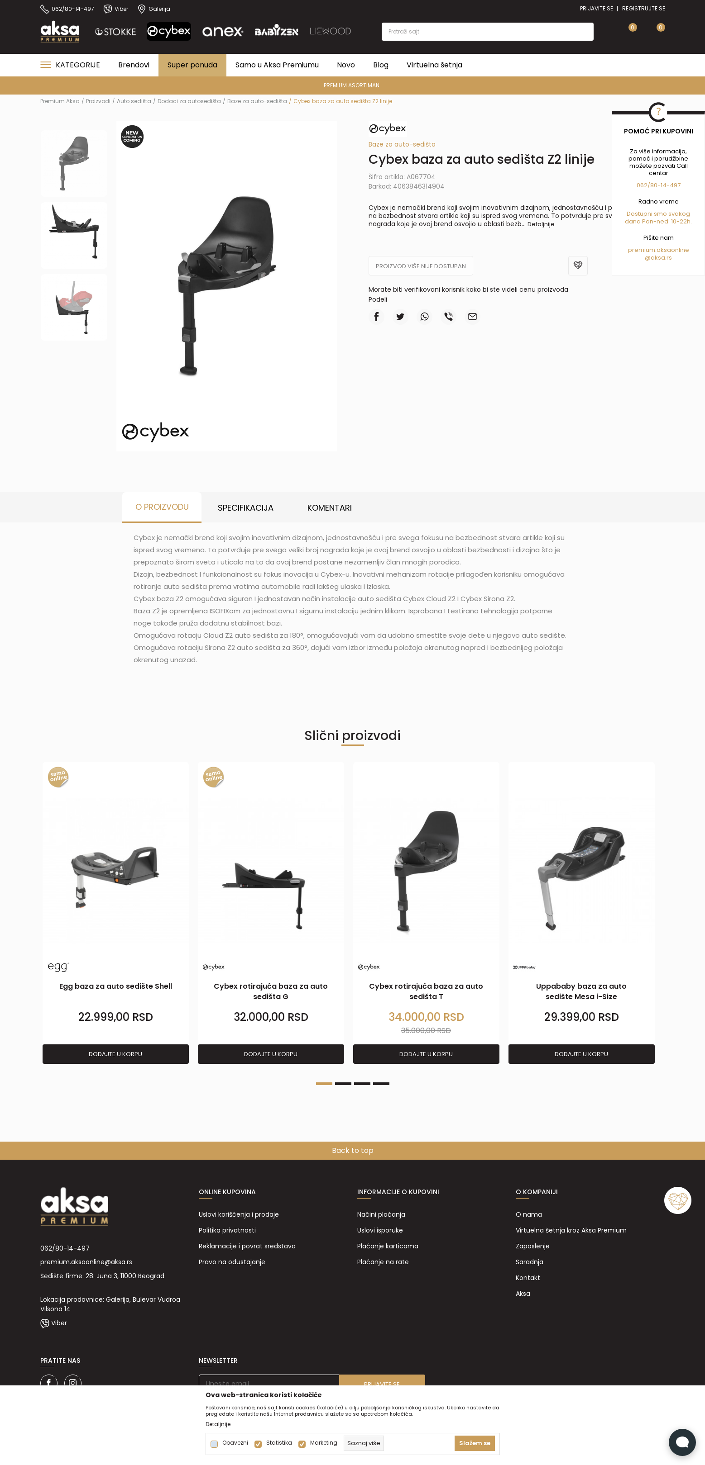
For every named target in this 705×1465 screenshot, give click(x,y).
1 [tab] (324, 1083)
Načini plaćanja (381, 1214)
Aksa (523, 1293)
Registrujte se (643, 8)
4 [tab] (381, 1083)
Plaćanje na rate (383, 1261)
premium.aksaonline (658, 250)
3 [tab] (362, 1083)
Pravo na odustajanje (232, 1261)
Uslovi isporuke (380, 1230)
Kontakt (528, 1277)
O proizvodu (162, 506)
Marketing (323, 1443)
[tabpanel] (116, 913)
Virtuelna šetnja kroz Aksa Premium (571, 1230)
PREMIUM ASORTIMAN (351, 85)
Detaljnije (541, 224)
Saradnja (529, 1261)
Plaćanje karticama (387, 1246)
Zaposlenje (533, 1246)
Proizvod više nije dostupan (421, 266)
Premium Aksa (60, 101)
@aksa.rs (658, 257)
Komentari (329, 507)
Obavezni (235, 1443)
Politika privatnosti (227, 1230)
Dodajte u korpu (115, 1054)
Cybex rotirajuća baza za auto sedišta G (271, 991)
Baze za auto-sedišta (257, 101)
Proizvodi (98, 101)
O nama (529, 1214)
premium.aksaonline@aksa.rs (86, 1261)
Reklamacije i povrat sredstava (247, 1246)
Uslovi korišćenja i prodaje (239, 1214)
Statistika (279, 1443)
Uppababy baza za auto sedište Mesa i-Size (581, 991)
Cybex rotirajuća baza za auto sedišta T (426, 991)
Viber (59, 1323)
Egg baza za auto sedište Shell (115, 986)
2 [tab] (343, 1083)
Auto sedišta (134, 101)
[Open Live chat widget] (682, 1442)
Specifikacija (245, 507)
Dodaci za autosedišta (189, 101)
